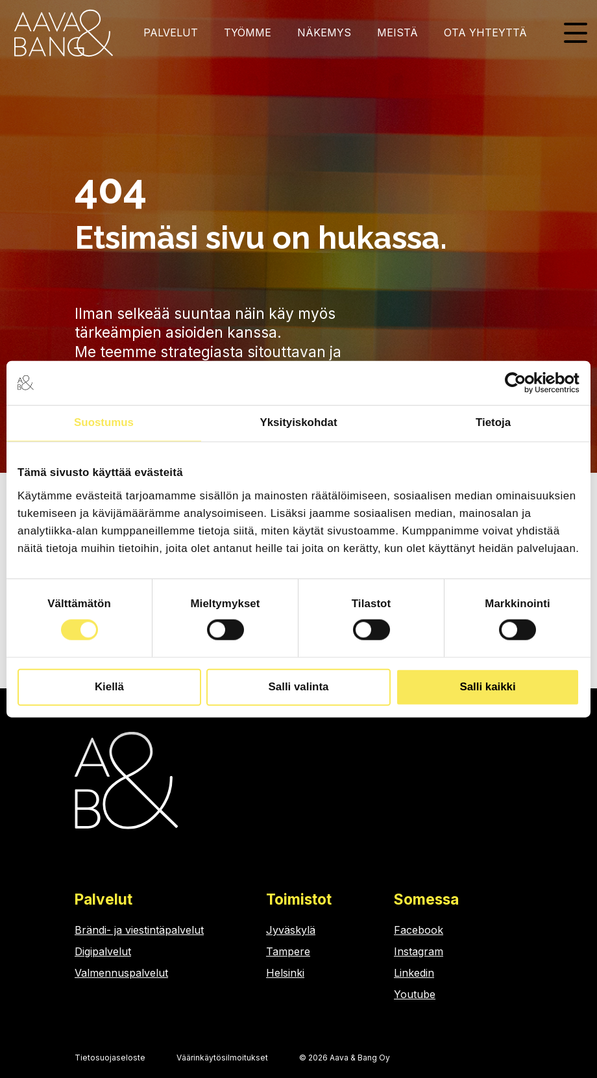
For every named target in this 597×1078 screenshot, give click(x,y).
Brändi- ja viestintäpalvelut (139, 929)
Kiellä (109, 687)
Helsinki (285, 972)
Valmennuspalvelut (121, 972)
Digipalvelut (103, 951)
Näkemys (324, 32)
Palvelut (170, 32)
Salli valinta (299, 687)
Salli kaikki (487, 687)
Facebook (418, 929)
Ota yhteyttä (485, 32)
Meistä (397, 32)
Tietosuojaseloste (110, 1057)
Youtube (414, 994)
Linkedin (414, 972)
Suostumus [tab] (104, 422)
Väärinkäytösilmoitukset (222, 1057)
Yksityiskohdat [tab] (298, 422)
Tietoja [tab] (493, 422)
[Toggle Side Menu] (575, 31)
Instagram (418, 951)
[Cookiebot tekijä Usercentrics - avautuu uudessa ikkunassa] (522, 383)
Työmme (247, 32)
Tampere (288, 951)
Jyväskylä (290, 929)
